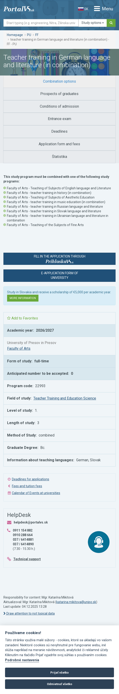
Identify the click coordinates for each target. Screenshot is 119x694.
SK (83, 9)
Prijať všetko (59, 672)
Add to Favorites (22, 318)
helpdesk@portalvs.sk (31, 522)
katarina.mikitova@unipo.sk (76, 602)
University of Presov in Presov (31, 343)
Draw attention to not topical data (29, 613)
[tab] (59, 82)
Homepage (15, 35)
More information (23, 298)
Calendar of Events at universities (36, 493)
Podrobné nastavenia (22, 660)
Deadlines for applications (30, 479)
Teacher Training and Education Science (64, 398)
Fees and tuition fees (27, 486)
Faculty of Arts (18, 348)
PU (29, 35)
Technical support (27, 559)
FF (36, 35)
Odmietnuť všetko (59, 684)
